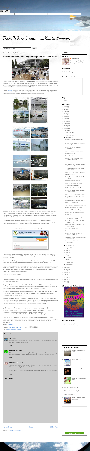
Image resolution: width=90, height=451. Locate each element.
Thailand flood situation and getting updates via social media (30, 57)
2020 (65, 109)
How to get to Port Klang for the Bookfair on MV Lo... (73, 234)
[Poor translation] (7, 11)
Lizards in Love (69, 162)
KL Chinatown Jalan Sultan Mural (74, 188)
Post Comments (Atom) (16, 430)
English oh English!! (69, 394)
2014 (65, 123)
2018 (65, 114)
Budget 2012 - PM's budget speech (74, 212)
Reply (10, 345)
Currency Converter (74, 433)
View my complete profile (77, 63)
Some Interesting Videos (72, 185)
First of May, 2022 (76, 359)
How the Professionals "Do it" (72, 387)
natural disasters (11, 329)
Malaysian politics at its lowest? (73, 183)
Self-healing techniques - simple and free (75, 323)
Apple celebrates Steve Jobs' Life (74, 151)
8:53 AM (14, 338)
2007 (65, 274)
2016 (65, 118)
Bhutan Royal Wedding (71, 202)
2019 (65, 111)
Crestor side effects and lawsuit (73, 207)
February (68, 262)
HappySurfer (12, 362)
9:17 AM (19, 350)
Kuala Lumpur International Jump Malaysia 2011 (74, 241)
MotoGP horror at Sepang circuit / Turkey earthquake (74, 158)
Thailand (19, 329)
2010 (65, 267)
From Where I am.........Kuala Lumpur (36, 38)
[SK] (10, 338)
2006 (65, 277)
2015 (65, 121)
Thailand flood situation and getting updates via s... (74, 169)
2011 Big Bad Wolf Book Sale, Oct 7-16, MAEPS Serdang (75, 217)
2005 (65, 279)
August (68, 248)
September (69, 245)
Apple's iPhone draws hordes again (74, 194)
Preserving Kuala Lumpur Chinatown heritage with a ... (75, 191)
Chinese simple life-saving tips (72, 325)
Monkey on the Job (70, 231)
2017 (65, 116)
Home (31, 427)
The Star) (10, 324)
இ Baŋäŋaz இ (13, 350)
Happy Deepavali (70, 153)
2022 (65, 106)
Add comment (9, 378)
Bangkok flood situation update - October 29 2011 (74, 140)
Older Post (54, 427)
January (68, 264)
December (69, 132)
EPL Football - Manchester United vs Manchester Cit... (75, 165)
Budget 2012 (68, 214)
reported (10, 90)
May (67, 255)
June (67, 252)
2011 (65, 130)
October (68, 137)
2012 (65, 128)
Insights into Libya (70, 174)
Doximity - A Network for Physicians (74, 172)
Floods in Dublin (69, 156)
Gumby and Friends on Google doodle (75, 210)
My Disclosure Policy (69, 327)
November (69, 135)
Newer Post (7, 427)
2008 (65, 272)
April (67, 257)
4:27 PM (21, 362)
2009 (65, 270)
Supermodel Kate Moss (78, 369)
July (67, 250)
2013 (65, 126)
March (67, 259)
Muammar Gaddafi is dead (72, 180)
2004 (65, 282)
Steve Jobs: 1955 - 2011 (72, 228)
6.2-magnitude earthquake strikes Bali (75, 205)
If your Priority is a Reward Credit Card (75, 200)
